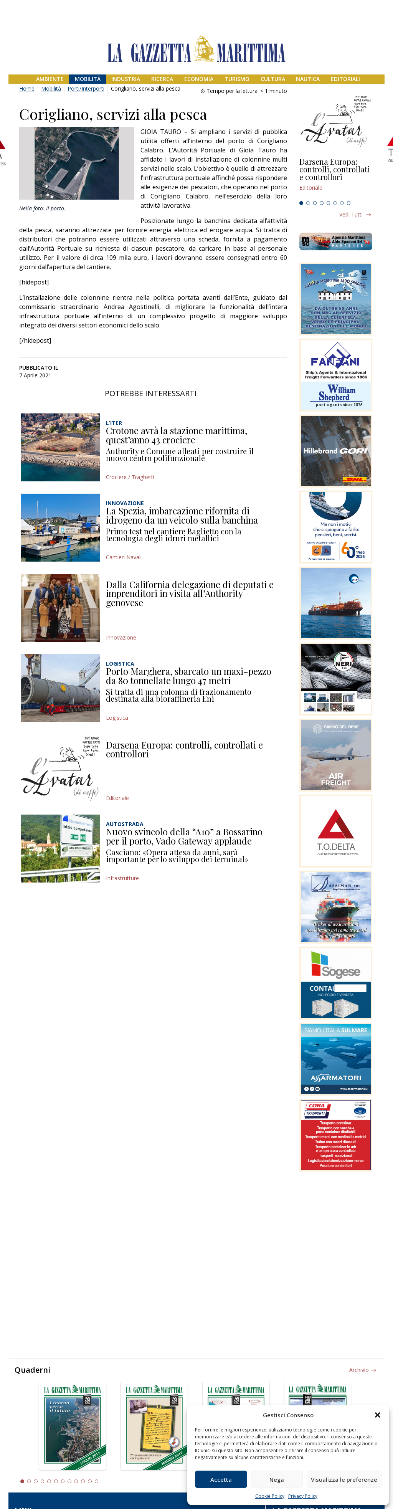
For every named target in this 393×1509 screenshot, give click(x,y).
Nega (276, 1479)
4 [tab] (322, 203)
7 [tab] (342, 203)
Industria (125, 79)
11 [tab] (90, 1481)
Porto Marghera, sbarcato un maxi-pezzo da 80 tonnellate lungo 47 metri (188, 675)
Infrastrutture (122, 878)
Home (27, 88)
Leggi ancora (335, 178)
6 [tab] (335, 203)
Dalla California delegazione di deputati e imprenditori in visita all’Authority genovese (190, 593)
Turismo (237, 79)
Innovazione (121, 637)
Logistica (117, 717)
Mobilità (88, 79)
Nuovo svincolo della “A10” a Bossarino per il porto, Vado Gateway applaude (184, 836)
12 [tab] (97, 1481)
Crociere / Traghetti (130, 477)
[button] (377, 1415)
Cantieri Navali (124, 557)
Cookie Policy (269, 1496)
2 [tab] (308, 203)
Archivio (359, 1369)
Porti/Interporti (86, 88)
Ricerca (162, 79)
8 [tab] (349, 203)
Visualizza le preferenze (344, 1479)
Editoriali (345, 79)
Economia (198, 79)
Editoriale (117, 798)
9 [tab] (76, 1481)
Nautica (308, 79)
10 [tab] (83, 1481)
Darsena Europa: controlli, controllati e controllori (184, 749)
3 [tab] (315, 203)
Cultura (273, 79)
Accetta (221, 1479)
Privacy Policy (302, 1496)
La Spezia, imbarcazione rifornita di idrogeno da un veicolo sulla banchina (182, 515)
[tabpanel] (335, 178)
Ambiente (50, 79)
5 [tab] (328, 203)
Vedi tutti (351, 214)
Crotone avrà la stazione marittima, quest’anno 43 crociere (176, 435)
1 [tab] (301, 203)
